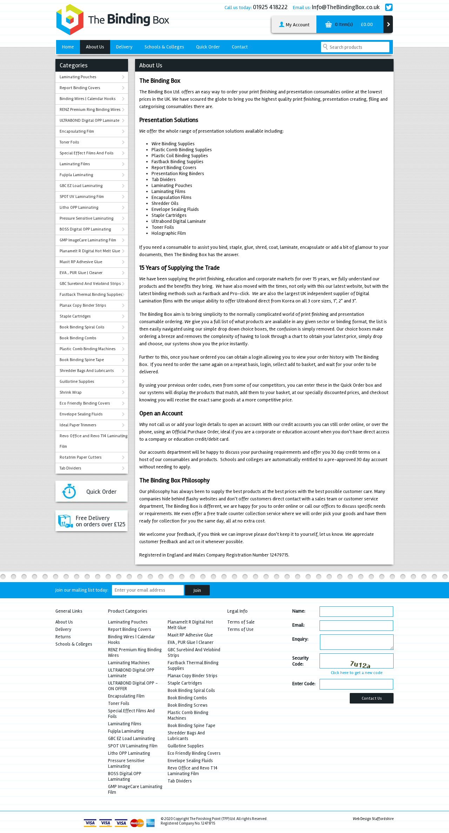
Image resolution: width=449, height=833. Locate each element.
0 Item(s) (348, 26)
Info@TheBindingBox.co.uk (346, 7)
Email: (298, 625)
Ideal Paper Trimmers (78, 425)
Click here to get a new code (356, 672)
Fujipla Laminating (76, 175)
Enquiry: (300, 639)
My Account (294, 25)
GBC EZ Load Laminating (81, 185)
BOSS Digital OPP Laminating (85, 229)
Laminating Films (75, 164)
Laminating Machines (129, 663)
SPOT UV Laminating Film (82, 196)
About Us (95, 47)
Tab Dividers (70, 468)
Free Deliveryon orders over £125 (100, 521)
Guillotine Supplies (77, 381)
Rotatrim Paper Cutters (80, 457)
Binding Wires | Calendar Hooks (87, 98)
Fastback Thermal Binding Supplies (91, 294)
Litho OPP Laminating (79, 207)
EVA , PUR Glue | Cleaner (81, 272)
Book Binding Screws (188, 705)
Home (68, 47)
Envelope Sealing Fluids (81, 414)
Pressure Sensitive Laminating (86, 218)
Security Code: (300, 661)
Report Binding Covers (80, 88)
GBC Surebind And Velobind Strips (90, 283)
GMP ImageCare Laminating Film (88, 240)
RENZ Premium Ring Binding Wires (90, 109)
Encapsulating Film (77, 131)
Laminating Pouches (78, 77)
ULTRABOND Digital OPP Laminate (89, 120)
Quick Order (208, 47)
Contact (240, 47)
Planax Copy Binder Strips (83, 305)
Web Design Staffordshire (373, 819)
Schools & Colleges (164, 47)
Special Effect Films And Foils (86, 153)
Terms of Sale (241, 622)
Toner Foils (69, 142)
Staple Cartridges (75, 316)
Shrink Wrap (71, 392)
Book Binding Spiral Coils (82, 327)
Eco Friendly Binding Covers (85, 403)
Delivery (124, 47)
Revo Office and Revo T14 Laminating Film (93, 441)
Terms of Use (240, 629)
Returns (63, 637)
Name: (298, 611)
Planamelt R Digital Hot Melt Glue (90, 251)
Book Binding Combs (78, 338)
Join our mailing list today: (81, 590)
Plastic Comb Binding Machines (87, 349)
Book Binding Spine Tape (82, 359)
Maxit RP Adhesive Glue (81, 262)
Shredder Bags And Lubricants (87, 370)
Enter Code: (303, 684)
